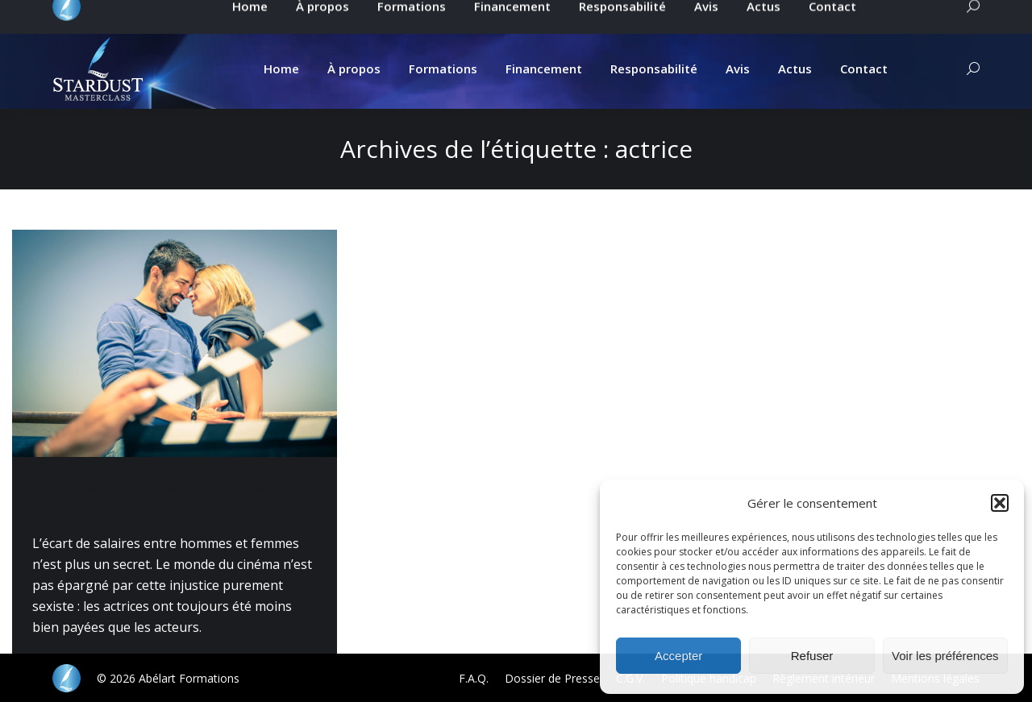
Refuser (812, 656)
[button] (1000, 503)
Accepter (678, 656)
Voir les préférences (945, 656)
